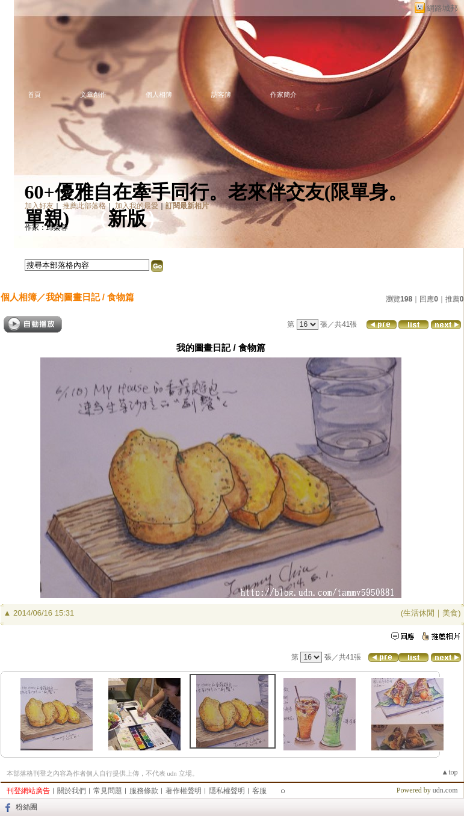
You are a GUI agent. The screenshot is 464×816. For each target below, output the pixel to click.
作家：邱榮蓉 (46, 227)
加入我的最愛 (136, 206)
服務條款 (143, 791)
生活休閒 (419, 612)
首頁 (34, 94)
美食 (450, 612)
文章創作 (93, 94)
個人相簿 (159, 94)
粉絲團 (26, 807)
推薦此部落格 (84, 206)
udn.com (445, 790)
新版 (127, 218)
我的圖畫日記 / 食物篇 (90, 297)
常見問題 (107, 791)
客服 (259, 791)
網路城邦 (442, 8)
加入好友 (39, 206)
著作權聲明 (183, 791)
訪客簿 (221, 94)
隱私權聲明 (227, 791)
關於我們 (71, 791)
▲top (449, 772)
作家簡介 (283, 94)
